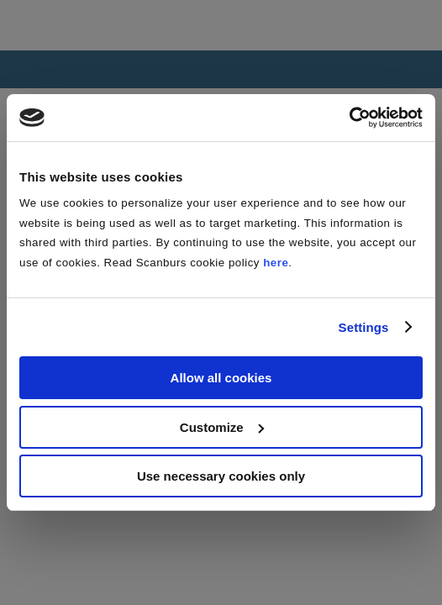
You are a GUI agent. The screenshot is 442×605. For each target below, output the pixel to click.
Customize (222, 427)
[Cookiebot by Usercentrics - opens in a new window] (349, 118)
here (275, 262)
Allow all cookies (221, 378)
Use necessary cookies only (221, 476)
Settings (364, 327)
